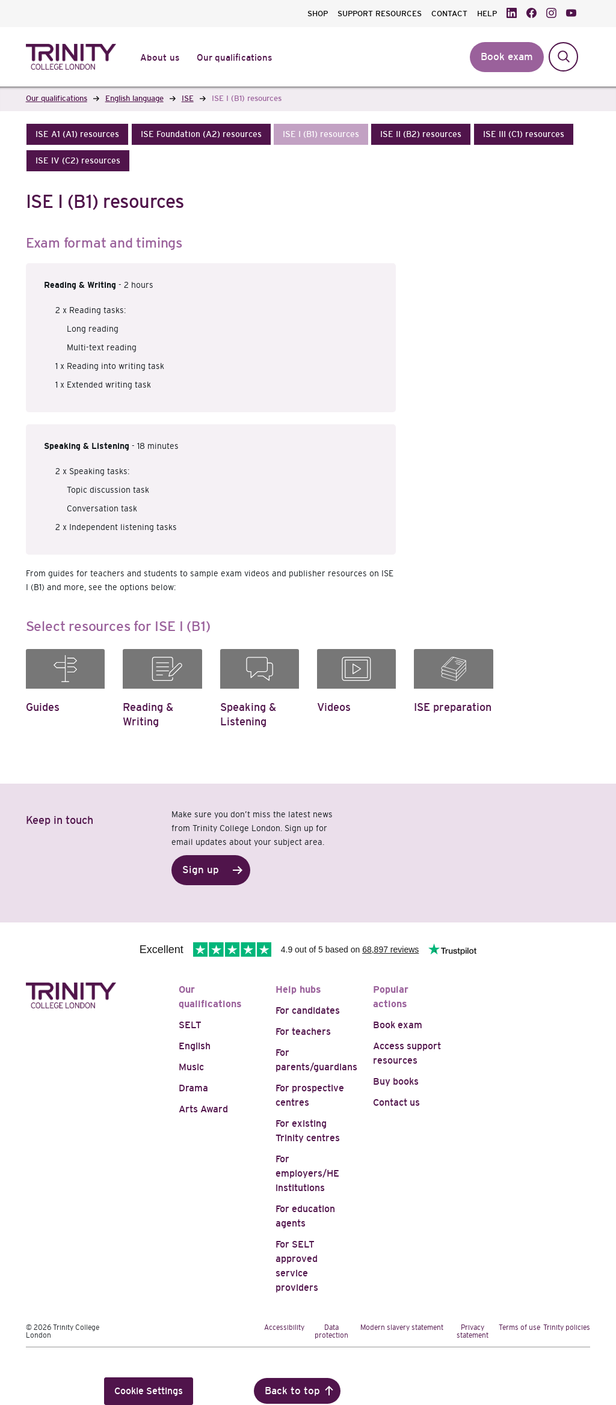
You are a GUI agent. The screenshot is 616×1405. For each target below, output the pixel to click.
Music (191, 1067)
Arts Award (203, 1109)
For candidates (308, 1010)
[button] (77, 134)
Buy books (396, 1081)
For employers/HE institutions (307, 1173)
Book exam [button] (507, 56)
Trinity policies (566, 1327)
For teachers (303, 1031)
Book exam (397, 1025)
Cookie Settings (148, 1391)
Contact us (396, 1102)
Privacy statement (472, 1331)
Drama (193, 1088)
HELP (487, 13)
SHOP (317, 13)
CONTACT (449, 13)
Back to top (292, 1391)
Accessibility (284, 1327)
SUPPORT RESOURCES (379, 13)
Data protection (331, 1331)
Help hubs (298, 989)
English (195, 1046)
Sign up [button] (200, 870)
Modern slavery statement (401, 1327)
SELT (190, 1025)
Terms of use (519, 1327)
